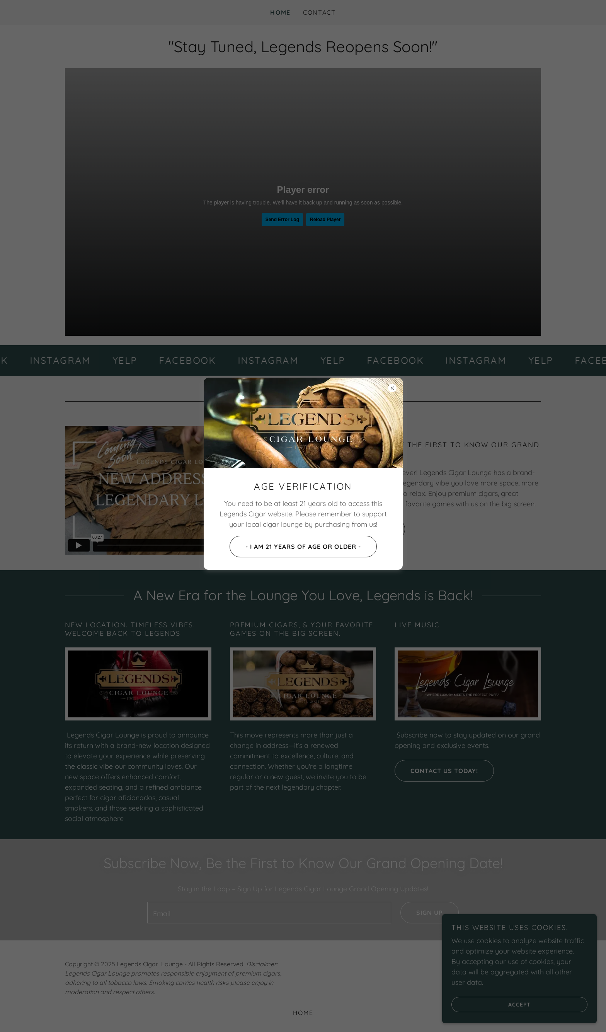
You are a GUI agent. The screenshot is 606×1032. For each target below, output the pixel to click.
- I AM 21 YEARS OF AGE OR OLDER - (295, 546)
